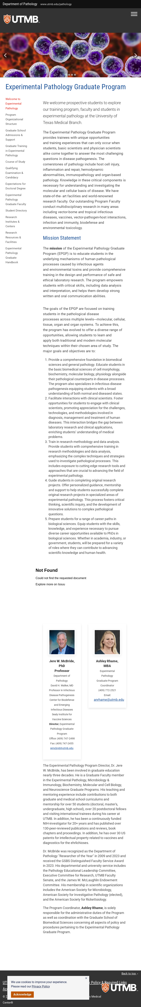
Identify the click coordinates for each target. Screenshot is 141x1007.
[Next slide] (135, 55)
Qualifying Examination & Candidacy (14, 173)
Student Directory (16, 210)
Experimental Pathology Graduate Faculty (16, 199)
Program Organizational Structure (14, 119)
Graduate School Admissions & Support (16, 135)
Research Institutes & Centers (12, 222)
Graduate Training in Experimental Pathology (16, 150)
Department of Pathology (20, 4)
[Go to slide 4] (75, 75)
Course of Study (15, 161)
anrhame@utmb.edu (109, 700)
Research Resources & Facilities (13, 237)
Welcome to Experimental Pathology (13, 103)
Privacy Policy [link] (41, 986)
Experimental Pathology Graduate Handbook (13, 255)
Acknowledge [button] (22, 994)
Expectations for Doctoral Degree (16, 186)
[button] (86, 978)
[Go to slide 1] (66, 74)
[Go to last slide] (5, 55)
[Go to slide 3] (72, 75)
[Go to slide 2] (69, 75)
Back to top (130, 973)
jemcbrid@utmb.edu (61, 748)
